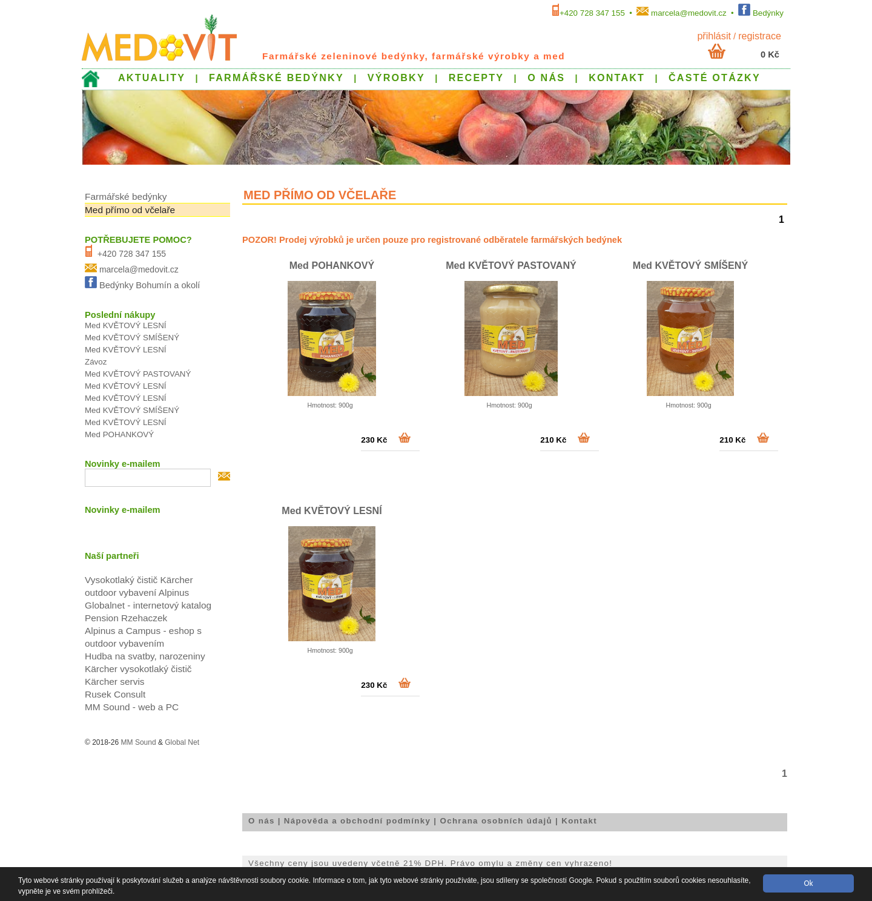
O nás (261, 820)
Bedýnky (768, 13)
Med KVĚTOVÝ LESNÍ (332, 510)
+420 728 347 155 (592, 13)
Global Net (182, 742)
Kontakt (579, 820)
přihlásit (714, 35)
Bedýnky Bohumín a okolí (149, 285)
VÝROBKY (396, 77)
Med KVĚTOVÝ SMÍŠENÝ (690, 265)
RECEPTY (476, 77)
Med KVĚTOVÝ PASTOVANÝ (511, 265)
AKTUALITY (151, 77)
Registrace (759, 35)
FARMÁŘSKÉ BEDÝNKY (276, 77)
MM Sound (138, 742)
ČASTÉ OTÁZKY (715, 77)
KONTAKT (617, 77)
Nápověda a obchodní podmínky (357, 820)
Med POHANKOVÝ (332, 265)
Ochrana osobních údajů (496, 820)
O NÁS (546, 77)
